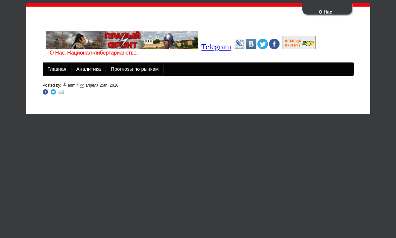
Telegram (216, 46)
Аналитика (88, 69)
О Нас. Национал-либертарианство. (94, 53)
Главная (57, 69)
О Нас (325, 12)
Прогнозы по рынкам (135, 69)
